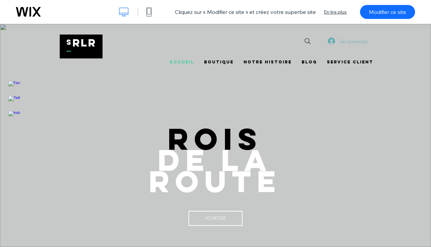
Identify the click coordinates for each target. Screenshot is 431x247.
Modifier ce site (387, 12)
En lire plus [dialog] (335, 12)
